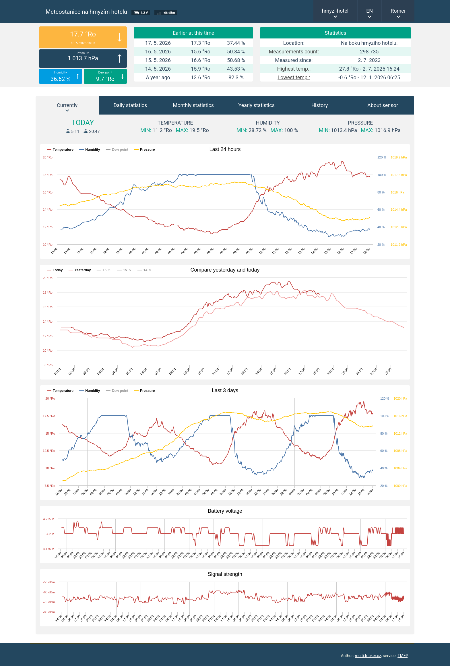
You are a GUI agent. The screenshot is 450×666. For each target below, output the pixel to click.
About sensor (382, 105)
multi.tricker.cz (368, 655)
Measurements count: (294, 52)
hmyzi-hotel (335, 11)
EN (369, 11)
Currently (67, 105)
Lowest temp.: (294, 77)
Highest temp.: (294, 69)
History (319, 105)
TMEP (402, 655)
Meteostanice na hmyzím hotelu (86, 11)
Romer (398, 11)
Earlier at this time (193, 33)
